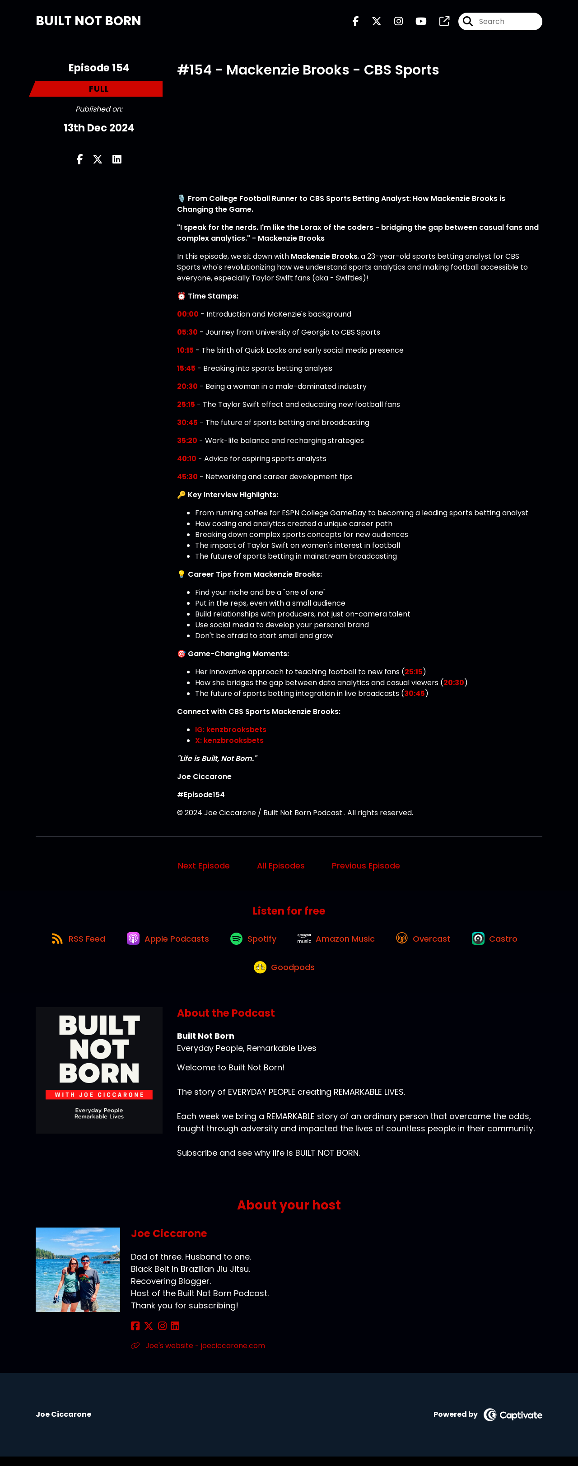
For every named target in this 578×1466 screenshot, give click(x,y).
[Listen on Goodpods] (284, 976)
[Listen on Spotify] (252, 943)
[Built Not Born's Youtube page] (416, 22)
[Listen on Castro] (502, 943)
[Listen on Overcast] (428, 943)
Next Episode (204, 867)
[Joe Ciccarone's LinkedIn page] (167, 1336)
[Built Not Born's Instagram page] (393, 22)
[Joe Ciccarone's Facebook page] (135, 1336)
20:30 (187, 388)
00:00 (188, 316)
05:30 (187, 334)
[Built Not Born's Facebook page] (356, 22)
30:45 (187, 424)
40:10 (186, 460)
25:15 (186, 406)
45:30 (187, 478)
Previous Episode (366, 867)
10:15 (185, 352)
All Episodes (281, 867)
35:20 (187, 442)
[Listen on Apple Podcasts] (164, 943)
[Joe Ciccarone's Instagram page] (157, 1336)
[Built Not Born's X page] (371, 22)
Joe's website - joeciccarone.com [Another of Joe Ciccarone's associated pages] (198, 1355)
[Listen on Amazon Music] (338, 943)
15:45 (186, 370)
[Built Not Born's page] (439, 22)
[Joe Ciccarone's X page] (146, 1336)
